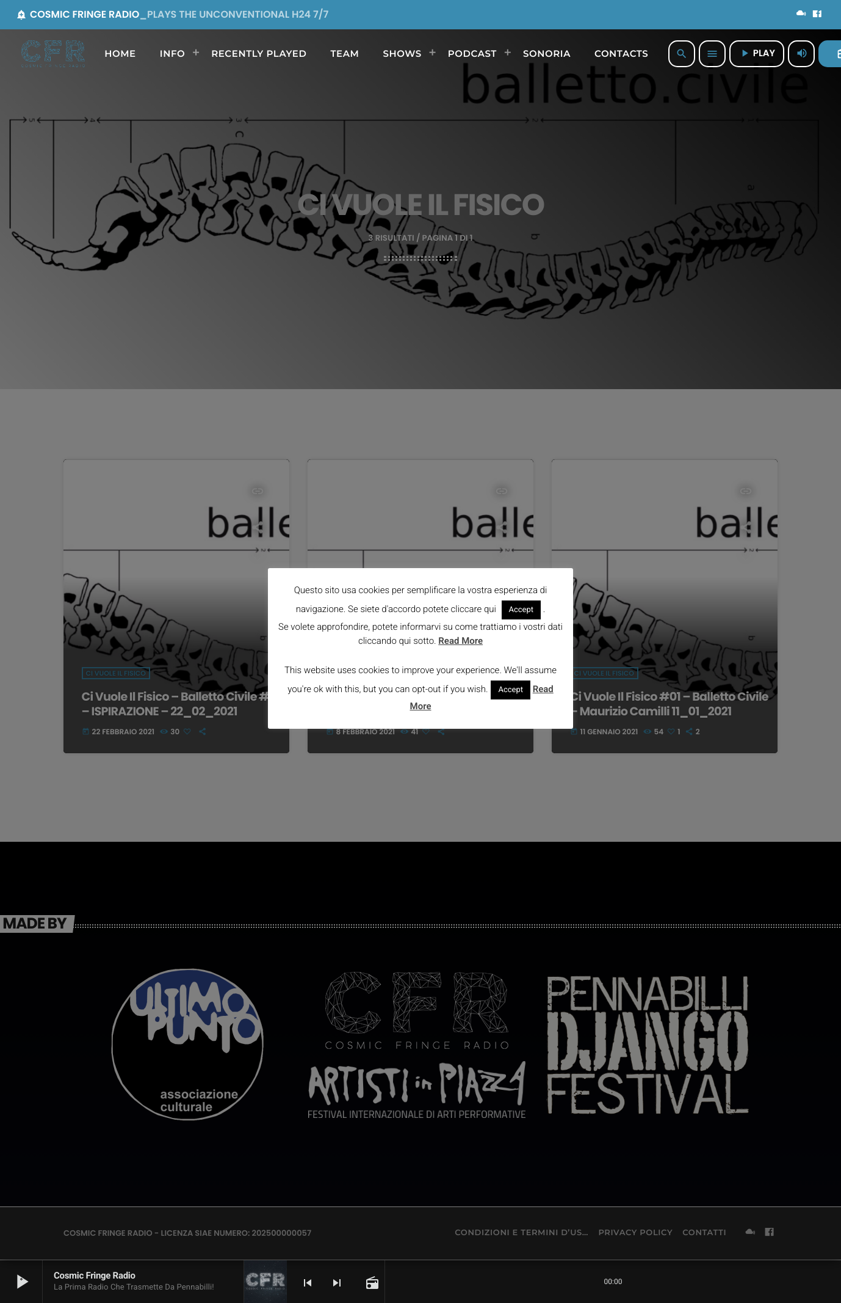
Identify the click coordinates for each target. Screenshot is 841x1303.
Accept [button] (521, 610)
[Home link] (53, 53)
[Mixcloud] (801, 14)
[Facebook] (817, 14)
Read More (460, 640)
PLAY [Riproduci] (756, 53)
